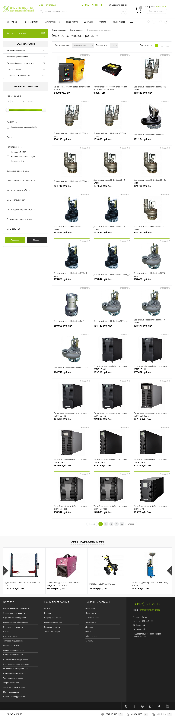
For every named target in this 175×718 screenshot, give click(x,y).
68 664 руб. (72, 467)
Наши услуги (72, 22)
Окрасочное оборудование (14, 613)
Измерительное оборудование (15, 659)
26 (44, 50)
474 (43, 75)
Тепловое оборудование (13, 641)
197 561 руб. (112, 187)
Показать (15, 240)
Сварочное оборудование (13, 650)
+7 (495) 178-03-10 (91, 5)
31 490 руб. (98, 588)
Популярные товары (52, 618)
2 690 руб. (72, 94)
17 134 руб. (140, 588)
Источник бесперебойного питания (21, 63)
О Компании (12, 22)
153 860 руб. (112, 141)
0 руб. (112, 94)
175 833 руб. (112, 514)
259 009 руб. (72, 327)
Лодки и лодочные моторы (14, 687)
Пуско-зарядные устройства (14, 673)
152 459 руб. (72, 234)
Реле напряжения (14, 69)
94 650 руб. (56, 588)
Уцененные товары (52, 632)
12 (44, 69)
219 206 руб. (112, 420)
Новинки (47, 613)
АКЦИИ (47, 608)
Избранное (137, 714)
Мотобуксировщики (11, 692)
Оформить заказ (156, 11)
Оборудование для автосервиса (16, 608)
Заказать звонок (119, 5)
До (23, 101)
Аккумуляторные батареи (17, 57)
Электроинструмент (11, 636)
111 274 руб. (152, 141)
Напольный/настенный (23, 157)
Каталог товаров (52, 22)
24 (44, 57)
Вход (41, 5)
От (8, 101)
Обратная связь (13, 714)
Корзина (162, 714)
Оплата (102, 22)
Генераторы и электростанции (15, 669)
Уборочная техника (11, 683)
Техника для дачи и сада (13, 678)
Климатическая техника (13, 655)
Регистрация (50, 5)
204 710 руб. (72, 187)
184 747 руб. (112, 327)
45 (44, 63)
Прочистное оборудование (14, 697)
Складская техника (11, 645)
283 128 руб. (112, 374)
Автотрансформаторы (16, 50)
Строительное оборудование (14, 618)
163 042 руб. (112, 281)
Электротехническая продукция (16, 664)
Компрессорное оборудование (15, 622)
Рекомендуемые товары (54, 622)
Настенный (17, 161)
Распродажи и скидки (53, 627)
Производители (31, 22)
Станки (6, 632)
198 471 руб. (152, 281)
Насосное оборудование (13, 627)
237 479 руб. (152, 374)
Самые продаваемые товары (87, 541)
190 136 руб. (14, 588)
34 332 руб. (112, 467)
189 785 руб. (152, 187)
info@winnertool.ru (150, 609)
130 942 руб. (72, 514)
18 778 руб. (152, 514)
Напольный (18, 152)
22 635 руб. (152, 467)
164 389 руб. (72, 420)
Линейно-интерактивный (24, 127)
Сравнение (112, 714)
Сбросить (36, 240)
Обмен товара (119, 22)
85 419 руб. (152, 420)
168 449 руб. (152, 94)
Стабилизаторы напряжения (18, 75)
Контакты (89, 641)
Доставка (88, 22)
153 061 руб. (72, 281)
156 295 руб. (72, 141)
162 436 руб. (112, 234)
